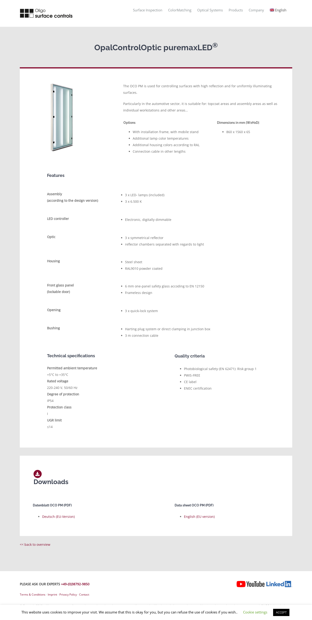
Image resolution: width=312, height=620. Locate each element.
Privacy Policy (68, 594)
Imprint (52, 594)
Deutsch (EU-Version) (58, 516)
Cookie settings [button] (255, 612)
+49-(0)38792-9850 (75, 584)
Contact (84, 594)
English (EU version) (199, 516)
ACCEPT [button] (281, 612)
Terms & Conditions (32, 594)
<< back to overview (35, 544)
